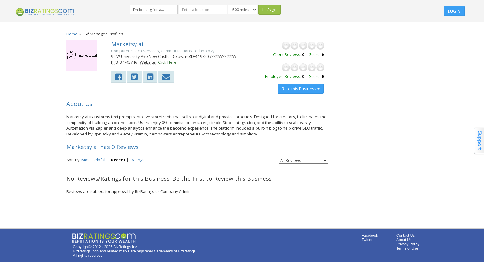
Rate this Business (301, 88)
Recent (118, 160)
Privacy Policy (407, 244)
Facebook (370, 235)
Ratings (137, 160)
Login (454, 11)
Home (71, 34)
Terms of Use (407, 248)
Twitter (367, 240)
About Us (403, 240)
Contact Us (405, 235)
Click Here (167, 62)
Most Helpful (93, 160)
